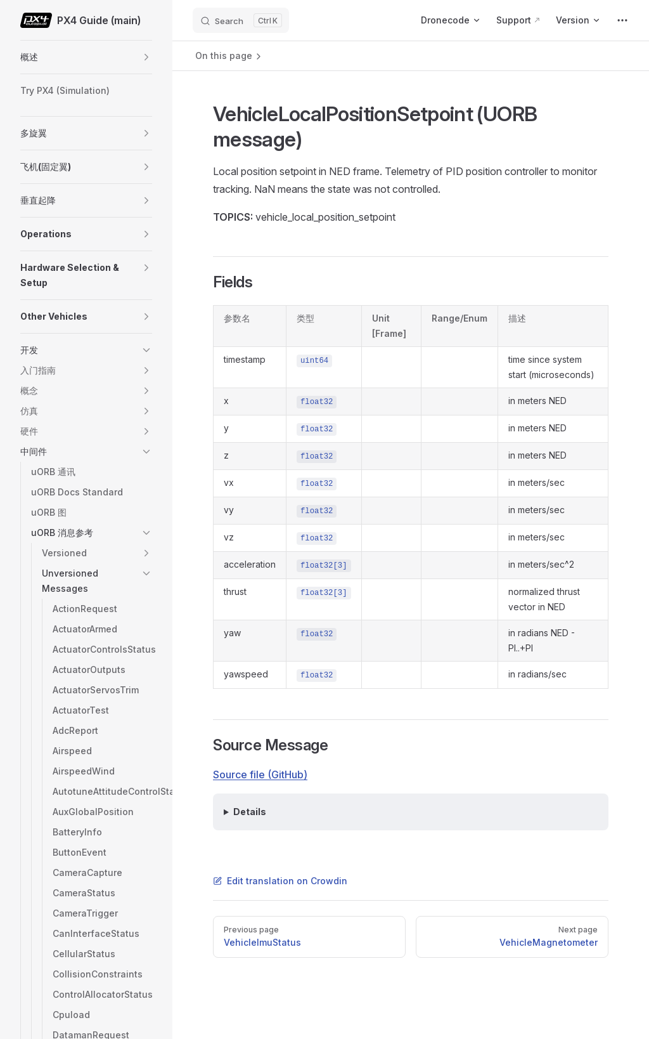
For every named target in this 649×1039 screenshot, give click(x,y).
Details (249, 811)
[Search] (241, 20)
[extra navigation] (622, 20)
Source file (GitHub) (260, 774)
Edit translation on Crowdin (280, 880)
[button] (146, 57)
